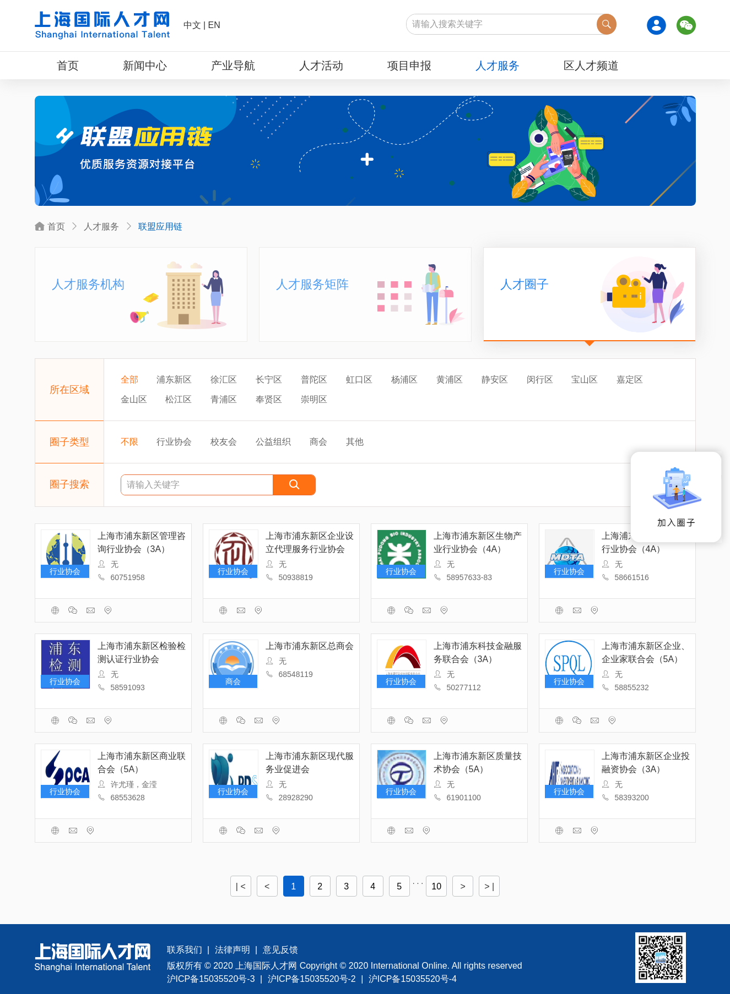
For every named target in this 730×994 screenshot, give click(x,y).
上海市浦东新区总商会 (310, 646)
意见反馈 (280, 949)
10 (436, 886)
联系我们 (184, 949)
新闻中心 (145, 65)
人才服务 (497, 65)
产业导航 (233, 65)
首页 (68, 65)
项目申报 (409, 65)
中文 (192, 25)
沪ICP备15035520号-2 (312, 979)
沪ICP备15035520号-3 (211, 979)
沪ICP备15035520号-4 (413, 979)
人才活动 (321, 65)
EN (214, 25)
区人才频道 (591, 65)
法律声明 (232, 949)
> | (489, 886)
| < (241, 886)
